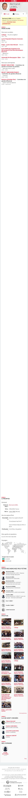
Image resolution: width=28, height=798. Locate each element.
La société (7, 776)
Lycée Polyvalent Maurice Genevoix (12, 39)
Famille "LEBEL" (10, 605)
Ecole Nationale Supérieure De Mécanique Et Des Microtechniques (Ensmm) (12, 50)
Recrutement (19, 776)
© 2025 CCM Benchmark (21, 778)
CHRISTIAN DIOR (10, 609)
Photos (17, 14)
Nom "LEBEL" (9, 601)
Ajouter (13, 9)
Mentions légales (5, 778)
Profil (7, 14)
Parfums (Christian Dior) (8, 79)
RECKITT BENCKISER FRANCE (10, 72)
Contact (12, 774)
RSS (16, 774)
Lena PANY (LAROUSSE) (12, 730)
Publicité (19, 774)
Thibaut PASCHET (10, 721)
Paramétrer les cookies (18, 777)
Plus (25, 758)
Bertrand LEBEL (10, 571)
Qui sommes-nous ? (6, 774)
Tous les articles (13, 776)
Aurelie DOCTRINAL (5, 753)
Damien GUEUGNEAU (11, 726)
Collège (3, 35)
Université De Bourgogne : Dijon (11, 57)
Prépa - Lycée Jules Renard (9, 44)
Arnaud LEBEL (9, 591)
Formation (24, 774)
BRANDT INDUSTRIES (7, 65)
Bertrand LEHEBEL (11, 586)
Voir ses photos (23, 713)
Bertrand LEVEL (10, 581)
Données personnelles (9, 777)
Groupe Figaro (12, 778)
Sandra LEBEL (9, 594)
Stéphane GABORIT (11, 735)
